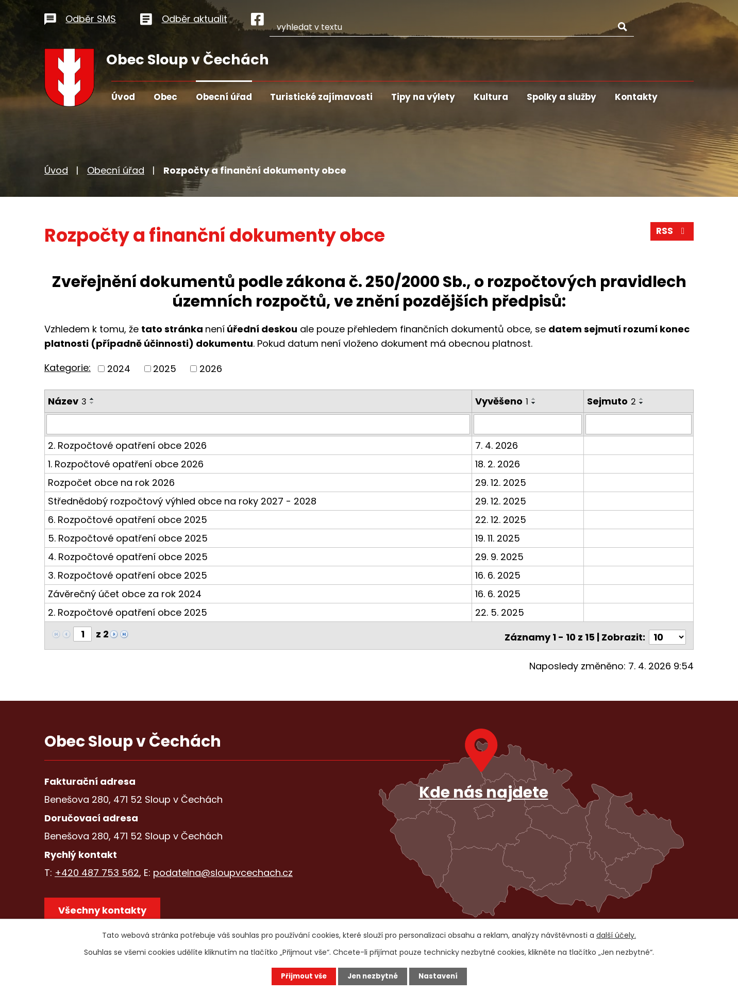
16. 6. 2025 (498, 574)
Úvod (123, 97)
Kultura (491, 97)
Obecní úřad (224, 97)
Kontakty (636, 97)
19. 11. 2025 (498, 537)
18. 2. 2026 (498, 463)
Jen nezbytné (373, 976)
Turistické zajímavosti (321, 97)
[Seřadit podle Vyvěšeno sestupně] (534, 403)
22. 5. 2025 (500, 611)
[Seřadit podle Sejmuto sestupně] (642, 403)
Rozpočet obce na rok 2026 (111, 482)
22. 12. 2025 (501, 519)
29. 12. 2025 (501, 482)
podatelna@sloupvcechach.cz (223, 869)
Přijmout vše (300, 976)
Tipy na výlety (423, 97)
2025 (164, 368)
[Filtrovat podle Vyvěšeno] (528, 424)
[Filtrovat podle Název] (258, 424)
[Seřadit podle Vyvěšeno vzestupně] (534, 399)
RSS (672, 234)
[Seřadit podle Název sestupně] (92, 403)
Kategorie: (67, 367)
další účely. (616, 935)
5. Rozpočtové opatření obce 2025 (128, 537)
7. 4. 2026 (497, 445)
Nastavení (441, 976)
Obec (165, 97)
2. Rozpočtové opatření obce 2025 (127, 611)
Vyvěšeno (502, 401)
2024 (118, 368)
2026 (210, 368)
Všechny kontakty (106, 909)
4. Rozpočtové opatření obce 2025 (128, 556)
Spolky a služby (561, 97)
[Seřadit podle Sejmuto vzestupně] (642, 399)
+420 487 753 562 (97, 869)
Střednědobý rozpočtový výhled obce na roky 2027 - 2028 (182, 500)
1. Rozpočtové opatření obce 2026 (126, 463)
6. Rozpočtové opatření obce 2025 (127, 519)
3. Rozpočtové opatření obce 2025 (127, 574)
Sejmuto (612, 401)
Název (67, 401)
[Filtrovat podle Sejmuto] (639, 424)
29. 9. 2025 (500, 556)
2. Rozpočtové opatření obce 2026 (127, 445)
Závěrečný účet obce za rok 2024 (125, 593)
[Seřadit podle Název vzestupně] (92, 399)
